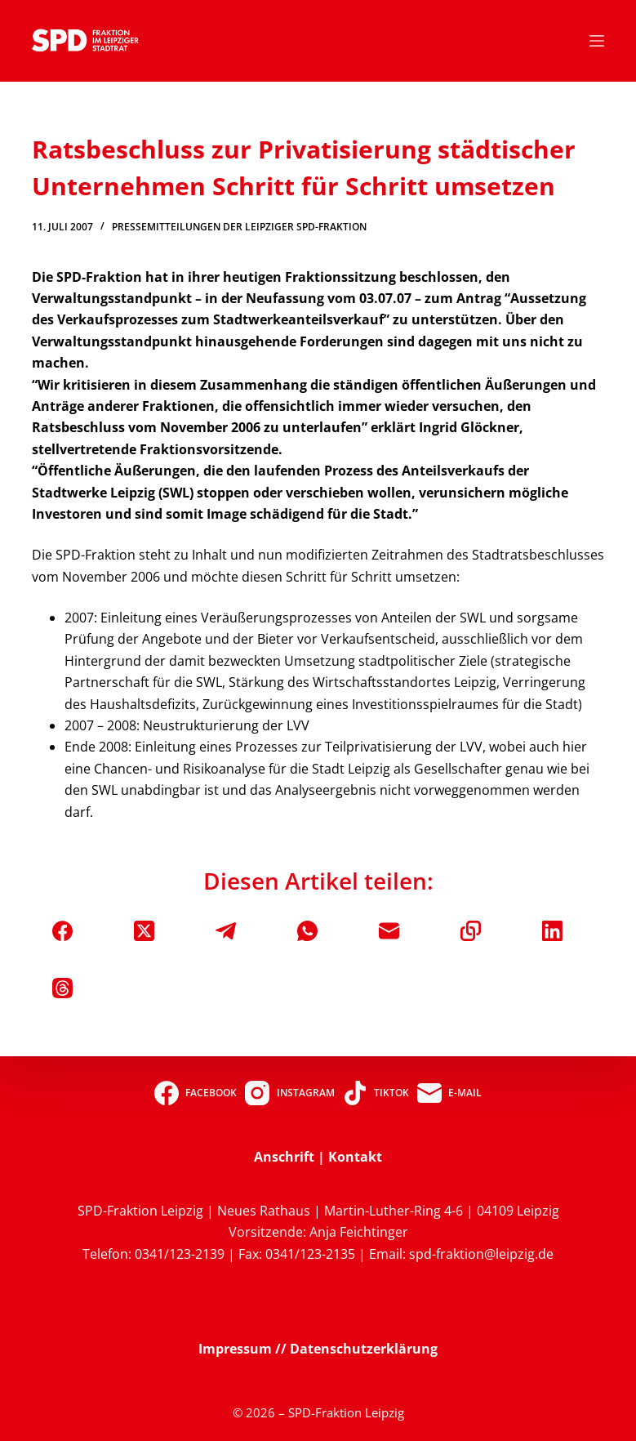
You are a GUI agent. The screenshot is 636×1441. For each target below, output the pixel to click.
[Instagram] (289, 1093)
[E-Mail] (389, 930)
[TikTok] (376, 1093)
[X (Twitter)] (144, 930)
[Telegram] (225, 930)
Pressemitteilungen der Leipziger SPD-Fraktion (239, 227)
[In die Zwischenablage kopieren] (470, 930)
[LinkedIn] (552, 930)
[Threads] (62, 988)
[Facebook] (62, 930)
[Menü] (596, 40)
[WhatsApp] (307, 930)
